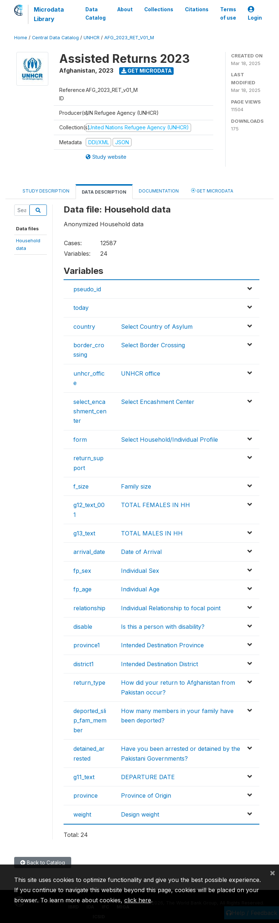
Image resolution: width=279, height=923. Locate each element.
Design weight (140, 814)
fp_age (82, 589)
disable (82, 626)
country (84, 326)
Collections (158, 9)
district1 (83, 664)
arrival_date (89, 551)
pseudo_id (87, 289)
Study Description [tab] (46, 191)
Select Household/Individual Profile (169, 439)
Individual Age (140, 589)
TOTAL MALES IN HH (152, 533)
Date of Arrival (141, 551)
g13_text (84, 533)
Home (20, 37)
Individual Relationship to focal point (171, 608)
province (85, 795)
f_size (81, 486)
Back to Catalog (42, 862)
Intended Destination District (159, 664)
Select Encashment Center (157, 401)
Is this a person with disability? (163, 626)
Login (255, 13)
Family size (136, 486)
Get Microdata (146, 71)
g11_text (83, 777)
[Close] (272, 872)
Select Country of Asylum (157, 326)
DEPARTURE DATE (148, 777)
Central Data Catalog (55, 37)
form (80, 439)
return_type (89, 682)
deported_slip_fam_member (89, 720)
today (81, 307)
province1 (86, 645)
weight (82, 814)
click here (137, 900)
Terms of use (228, 13)
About (125, 9)
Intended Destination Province (162, 645)
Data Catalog (95, 13)
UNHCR (92, 37)
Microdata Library (49, 14)
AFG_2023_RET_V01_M (129, 37)
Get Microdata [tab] (212, 190)
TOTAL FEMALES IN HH (155, 505)
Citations (197, 9)
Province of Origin (146, 795)
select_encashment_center (89, 411)
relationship (89, 608)
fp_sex (82, 570)
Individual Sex (140, 570)
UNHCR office (140, 373)
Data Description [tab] (104, 192)
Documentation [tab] (159, 191)
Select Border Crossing (153, 345)
